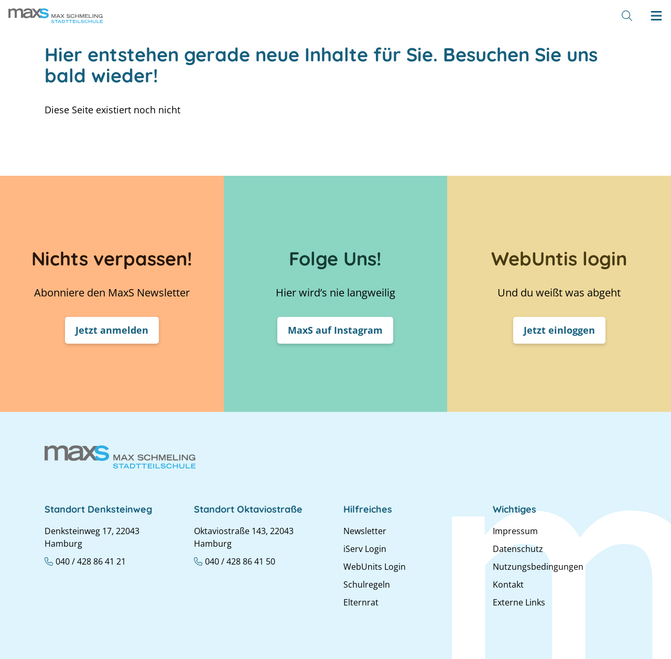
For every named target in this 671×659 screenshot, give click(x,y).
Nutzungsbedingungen (538, 566)
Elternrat (360, 602)
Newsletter (364, 531)
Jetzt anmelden (111, 330)
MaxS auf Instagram (335, 330)
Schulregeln (366, 584)
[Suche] (627, 15)
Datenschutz (518, 549)
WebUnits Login (374, 566)
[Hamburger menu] (656, 15)
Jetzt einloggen (559, 330)
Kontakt (508, 584)
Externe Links (519, 602)
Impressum (515, 531)
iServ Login (364, 549)
